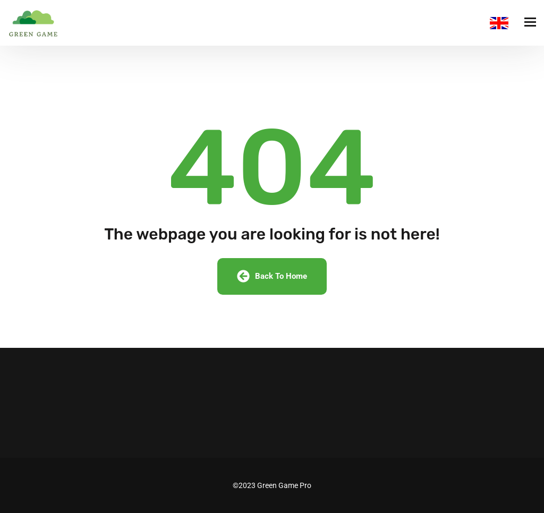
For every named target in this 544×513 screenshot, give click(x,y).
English (499, 23)
